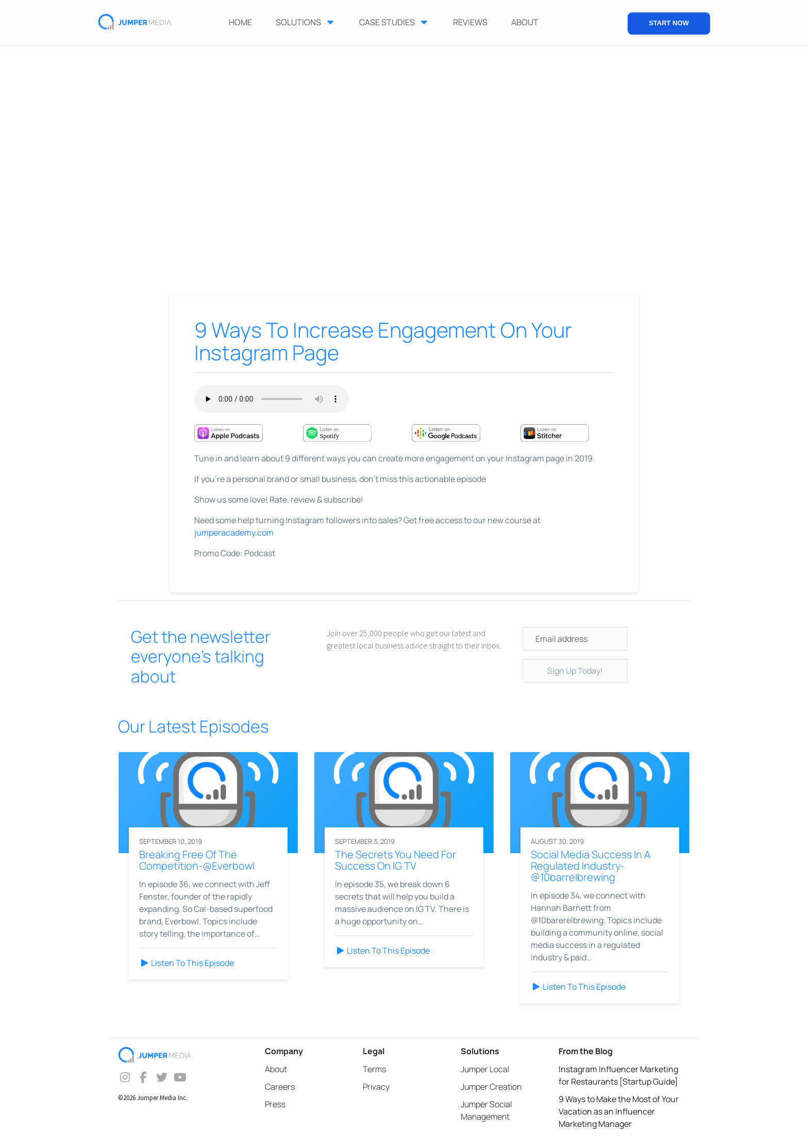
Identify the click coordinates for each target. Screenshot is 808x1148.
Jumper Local (485, 1069)
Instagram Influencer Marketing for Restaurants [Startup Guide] (618, 1075)
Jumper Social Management (486, 1110)
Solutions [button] (305, 22)
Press (275, 1104)
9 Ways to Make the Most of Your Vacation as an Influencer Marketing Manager (619, 1111)
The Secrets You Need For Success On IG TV (395, 860)
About (276, 1069)
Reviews (470, 22)
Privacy (376, 1086)
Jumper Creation (491, 1086)
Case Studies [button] (394, 22)
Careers (280, 1086)
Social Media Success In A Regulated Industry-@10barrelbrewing (590, 865)
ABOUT (524, 22)
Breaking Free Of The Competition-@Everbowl (197, 860)
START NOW (669, 23)
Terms (374, 1069)
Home (240, 22)
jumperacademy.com (234, 532)
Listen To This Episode (186, 963)
